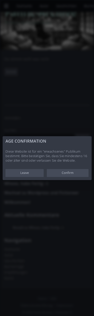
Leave (24, 173)
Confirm (67, 173)
